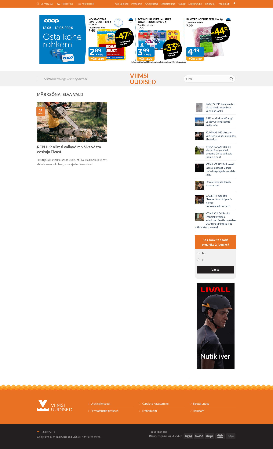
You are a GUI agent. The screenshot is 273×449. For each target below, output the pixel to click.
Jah (204, 253)
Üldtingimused (100, 403)
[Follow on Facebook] (233, 3)
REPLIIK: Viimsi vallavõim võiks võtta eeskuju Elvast (69, 149)
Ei (203, 260)
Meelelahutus (168, 3)
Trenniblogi (223, 3)
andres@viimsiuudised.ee (165, 436)
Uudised (46, 432)
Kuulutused (86, 3)
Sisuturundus (195, 3)
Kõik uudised (122, 3)
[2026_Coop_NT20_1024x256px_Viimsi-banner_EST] (136, 39)
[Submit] (231, 78)
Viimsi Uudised (136, 79)
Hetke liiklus (65, 3)
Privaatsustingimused (104, 410)
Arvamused (151, 3)
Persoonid (136, 3)
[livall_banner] (216, 325)
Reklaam (210, 3)
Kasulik (182, 3)
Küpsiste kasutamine (155, 403)
